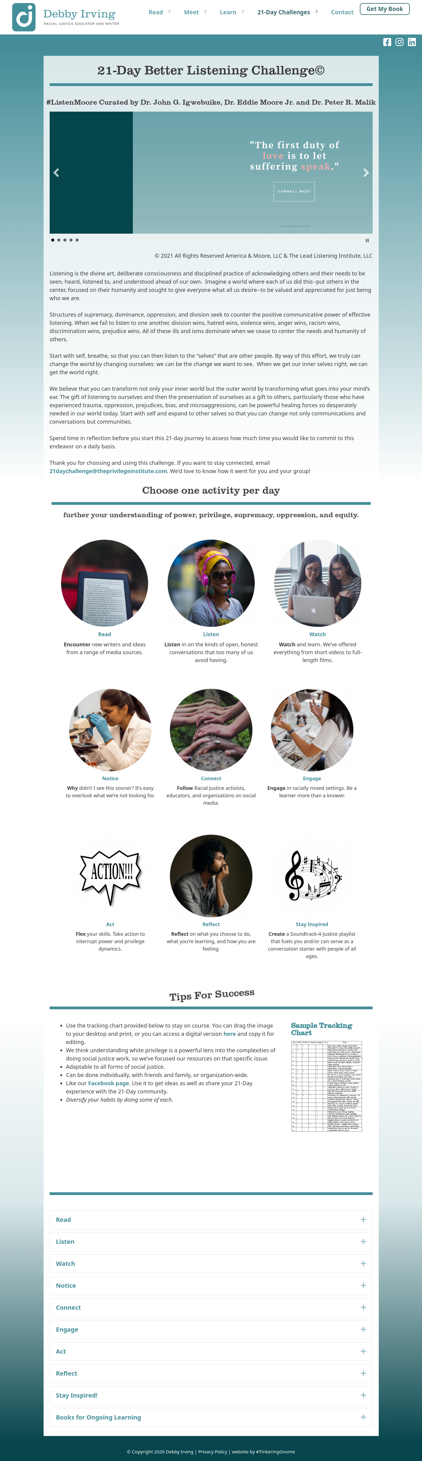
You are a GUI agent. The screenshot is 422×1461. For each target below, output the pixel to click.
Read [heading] (63, 1219)
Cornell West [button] (52, 240)
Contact (342, 12)
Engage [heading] (67, 1329)
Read (163, 12)
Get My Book (385, 9)
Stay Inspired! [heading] (77, 1395)
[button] (56, 173)
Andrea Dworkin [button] (58, 240)
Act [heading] (61, 1351)
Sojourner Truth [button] (77, 240)
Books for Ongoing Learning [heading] (98, 1417)
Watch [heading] (65, 1263)
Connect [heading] (68, 1307)
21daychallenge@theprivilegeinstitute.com (108, 471)
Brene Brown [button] (64, 240)
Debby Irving (179, 1451)
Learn (235, 12)
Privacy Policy (212, 1451)
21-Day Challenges (291, 12)
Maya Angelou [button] (71, 240)
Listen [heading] (65, 1241)
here (229, 1033)
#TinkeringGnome (275, 1451)
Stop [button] (367, 240)
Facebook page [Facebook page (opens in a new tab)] (108, 1083)
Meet (199, 12)
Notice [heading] (66, 1285)
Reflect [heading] (66, 1373)
